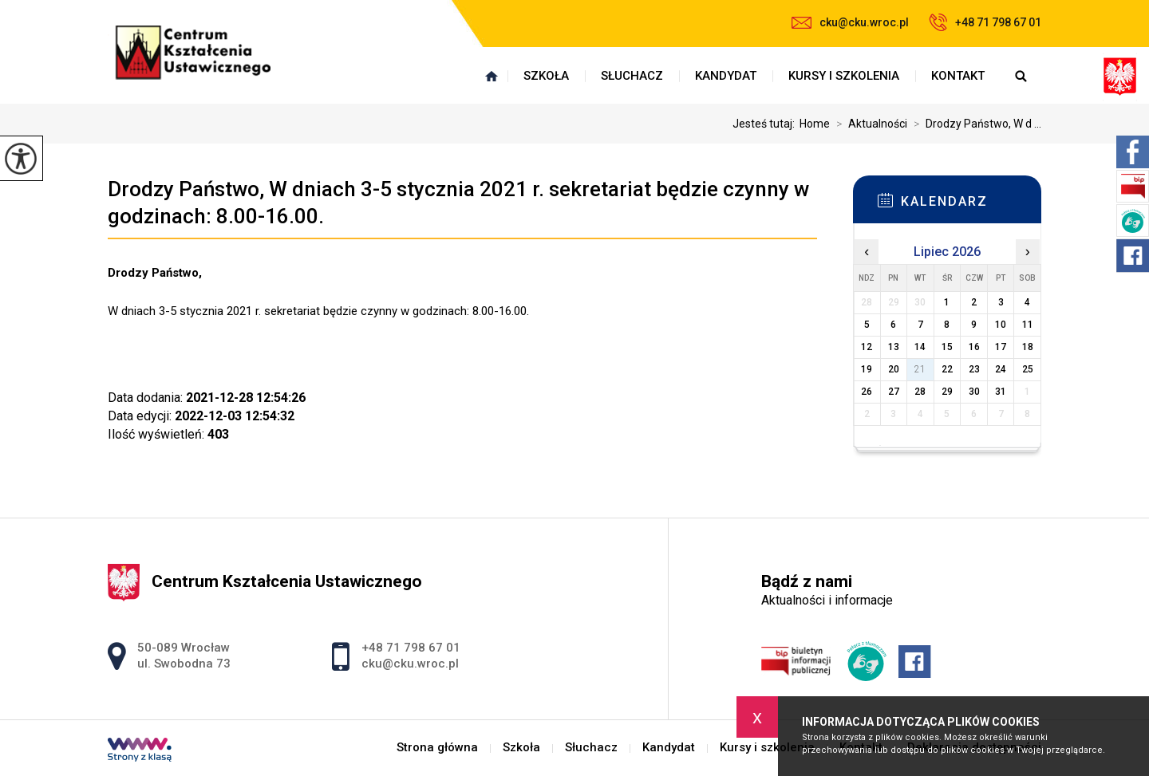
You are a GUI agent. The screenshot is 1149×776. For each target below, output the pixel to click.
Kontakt (958, 76)
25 (1027, 369)
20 (893, 369)
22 (947, 369)
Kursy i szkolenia (843, 76)
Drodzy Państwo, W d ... (974, 123)
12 (866, 347)
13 (893, 347)
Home (815, 123)
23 (974, 369)
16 (974, 347)
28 (920, 391)
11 (1027, 324)
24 (1000, 369)
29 (947, 391)
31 (1000, 391)
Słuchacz (632, 76)
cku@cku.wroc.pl (850, 22)
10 (1000, 324)
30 (974, 391)
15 (947, 347)
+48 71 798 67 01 (985, 22)
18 (1027, 347)
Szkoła (546, 76)
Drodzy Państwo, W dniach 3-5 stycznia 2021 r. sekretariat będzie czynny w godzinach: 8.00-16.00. (458, 202)
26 (866, 391)
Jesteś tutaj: (766, 123)
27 (893, 391)
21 (920, 369)
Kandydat (725, 76)
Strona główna (491, 76)
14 (920, 347)
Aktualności (868, 123)
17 (1000, 347)
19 (866, 369)
